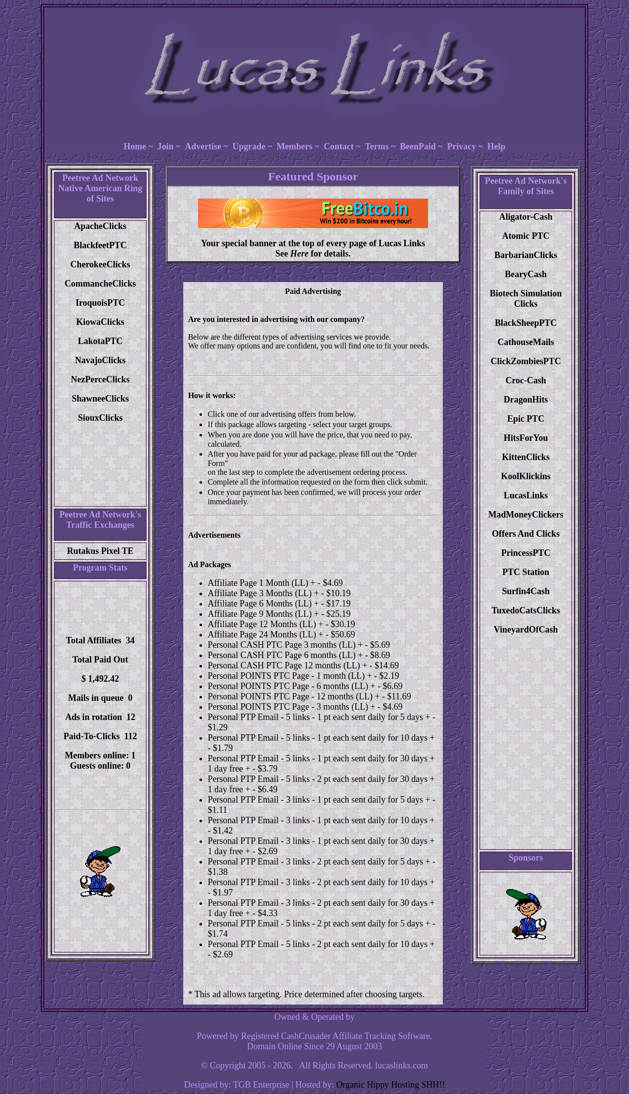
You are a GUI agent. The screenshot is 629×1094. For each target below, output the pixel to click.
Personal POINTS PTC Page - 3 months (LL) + (291, 707)
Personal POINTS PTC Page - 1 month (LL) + (290, 676)
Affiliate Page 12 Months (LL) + (265, 624)
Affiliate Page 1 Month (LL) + (261, 583)
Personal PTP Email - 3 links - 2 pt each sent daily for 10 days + (321, 882)
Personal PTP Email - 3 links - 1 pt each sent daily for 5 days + (319, 800)
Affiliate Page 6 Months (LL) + (263, 603)
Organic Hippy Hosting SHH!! (390, 1085)
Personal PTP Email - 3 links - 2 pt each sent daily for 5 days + (319, 861)
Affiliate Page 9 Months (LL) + (263, 614)
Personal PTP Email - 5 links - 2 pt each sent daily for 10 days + (321, 944)
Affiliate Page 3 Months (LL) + (263, 593)
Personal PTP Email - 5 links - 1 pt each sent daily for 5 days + (319, 717)
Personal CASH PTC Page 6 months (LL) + (285, 655)
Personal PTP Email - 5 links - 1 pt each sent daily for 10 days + (321, 738)
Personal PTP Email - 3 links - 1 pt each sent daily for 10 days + (321, 820)
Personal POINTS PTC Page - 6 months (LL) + (291, 686)
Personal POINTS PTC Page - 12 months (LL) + (294, 696)
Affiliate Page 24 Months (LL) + (265, 634)
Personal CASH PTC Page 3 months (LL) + (285, 645)
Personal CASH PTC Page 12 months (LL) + (288, 665)
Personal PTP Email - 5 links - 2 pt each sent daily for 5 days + (319, 923)
